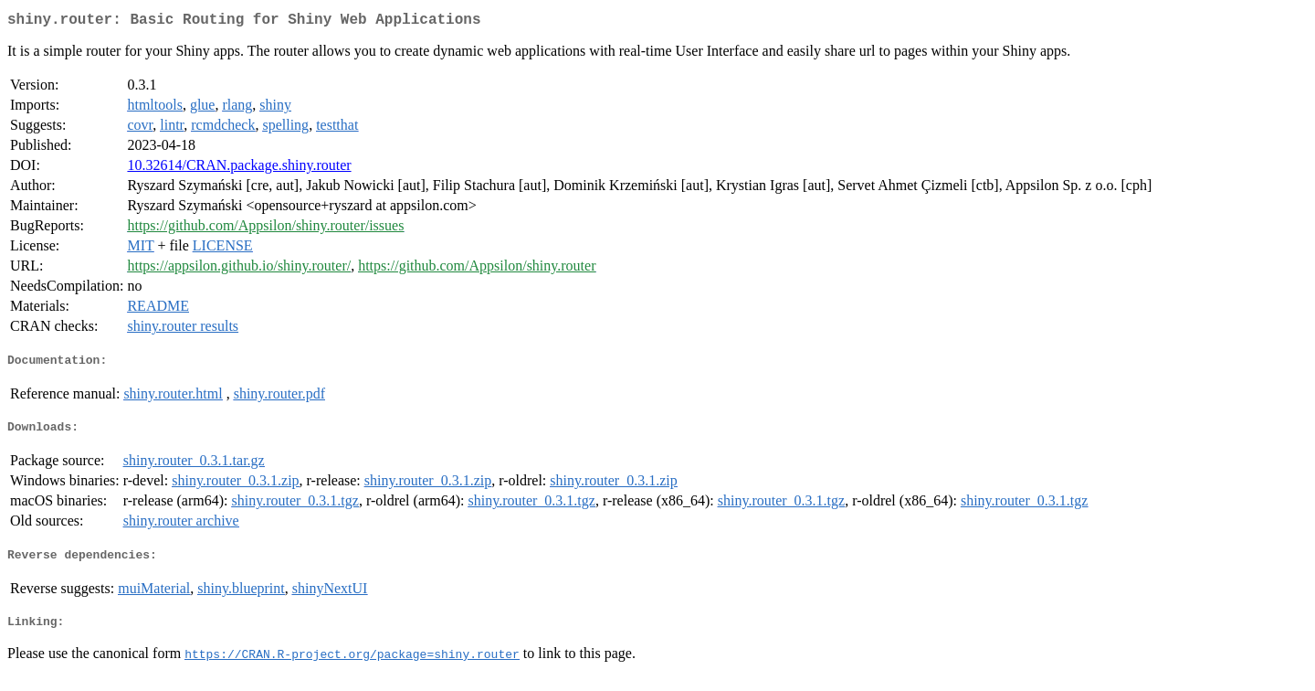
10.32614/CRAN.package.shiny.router (239, 168)
